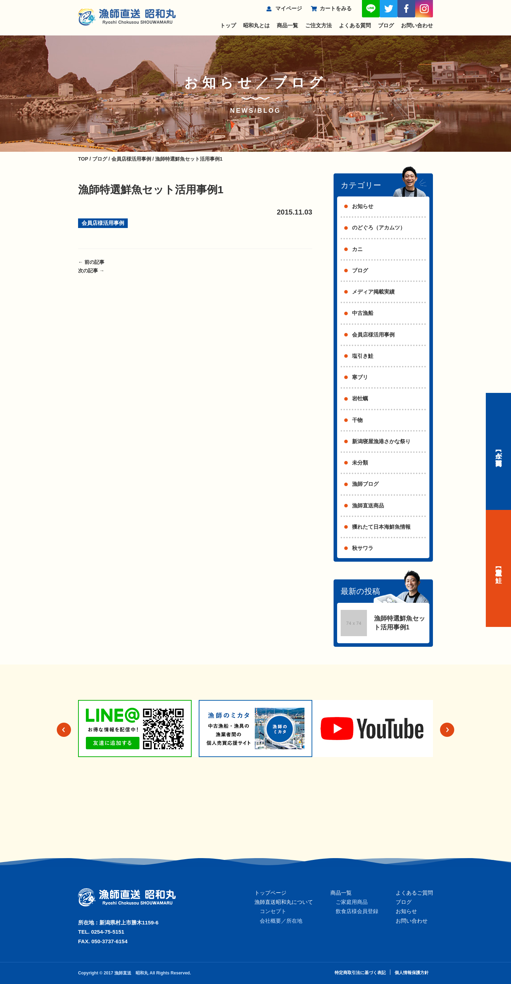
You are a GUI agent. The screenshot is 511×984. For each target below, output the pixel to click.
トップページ (270, 893)
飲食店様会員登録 (357, 911)
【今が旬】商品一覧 (498, 451)
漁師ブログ (365, 484)
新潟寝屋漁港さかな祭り (381, 441)
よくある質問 (355, 25)
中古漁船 (362, 313)
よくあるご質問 (414, 893)
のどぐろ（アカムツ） (378, 227)
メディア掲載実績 (373, 292)
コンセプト (273, 911)
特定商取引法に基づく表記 (360, 972)
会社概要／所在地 (281, 921)
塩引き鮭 (362, 356)
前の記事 (91, 262)
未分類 (360, 463)
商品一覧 (287, 25)
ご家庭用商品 (352, 902)
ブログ (386, 25)
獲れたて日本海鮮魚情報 (381, 527)
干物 (357, 420)
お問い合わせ (417, 25)
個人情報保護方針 (412, 972)
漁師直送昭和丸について (283, 902)
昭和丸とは (256, 25)
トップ (228, 25)
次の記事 (91, 270)
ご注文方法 (318, 25)
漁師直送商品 (368, 505)
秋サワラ (362, 548)
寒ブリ (360, 377)
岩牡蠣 (360, 398)
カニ (357, 249)
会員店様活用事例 (103, 223)
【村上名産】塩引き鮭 (498, 568)
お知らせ (362, 206)
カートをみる (336, 8)
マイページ (288, 8)
